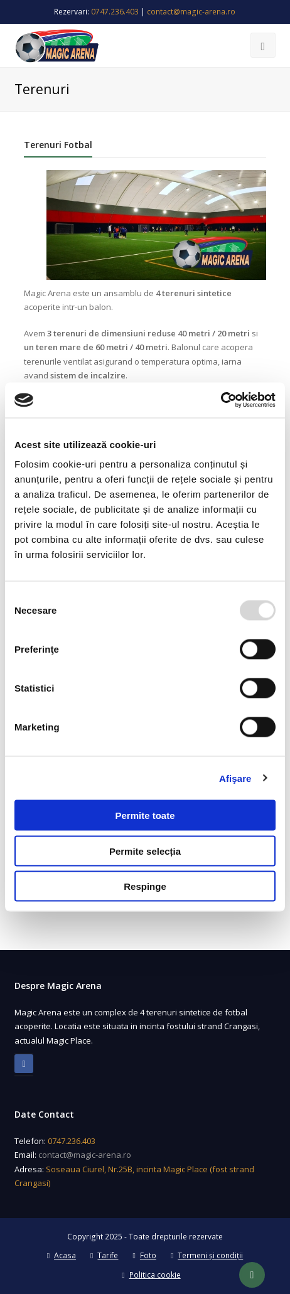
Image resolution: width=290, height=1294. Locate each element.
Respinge (145, 886)
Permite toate (145, 815)
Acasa (61, 1255)
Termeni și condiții (207, 1255)
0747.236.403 (115, 11)
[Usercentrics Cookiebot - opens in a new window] (221, 400)
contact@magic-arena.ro (191, 11)
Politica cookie (151, 1275)
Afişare (235, 778)
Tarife (104, 1255)
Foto (144, 1255)
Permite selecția (145, 850)
